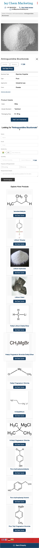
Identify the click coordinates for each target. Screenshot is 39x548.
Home (3, 13)
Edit (23, 64)
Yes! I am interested (19, 120)
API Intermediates (18, 13)
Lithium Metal (19, 297)
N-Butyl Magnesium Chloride (19, 440)
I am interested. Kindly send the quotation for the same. (19, 174)
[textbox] (14, 64)
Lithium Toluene (19, 240)
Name (2, 134)
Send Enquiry (19, 545)
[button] (27, 7)
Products (9, 13)
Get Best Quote (19, 215)
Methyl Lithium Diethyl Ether (19, 326)
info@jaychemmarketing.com (20, 9)
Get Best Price (8, 69)
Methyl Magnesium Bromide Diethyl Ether (19, 355)
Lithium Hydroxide (19, 269)
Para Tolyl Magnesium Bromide (19, 526)
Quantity (3, 156)
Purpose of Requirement (7, 164)
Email (2, 141)
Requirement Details (6, 170)
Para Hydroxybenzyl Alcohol (19, 498)
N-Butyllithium (19, 412)
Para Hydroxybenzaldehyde (19, 469)
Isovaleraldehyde (19, 211)
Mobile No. (4, 149)
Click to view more (5, 92)
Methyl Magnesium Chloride (19, 383)
